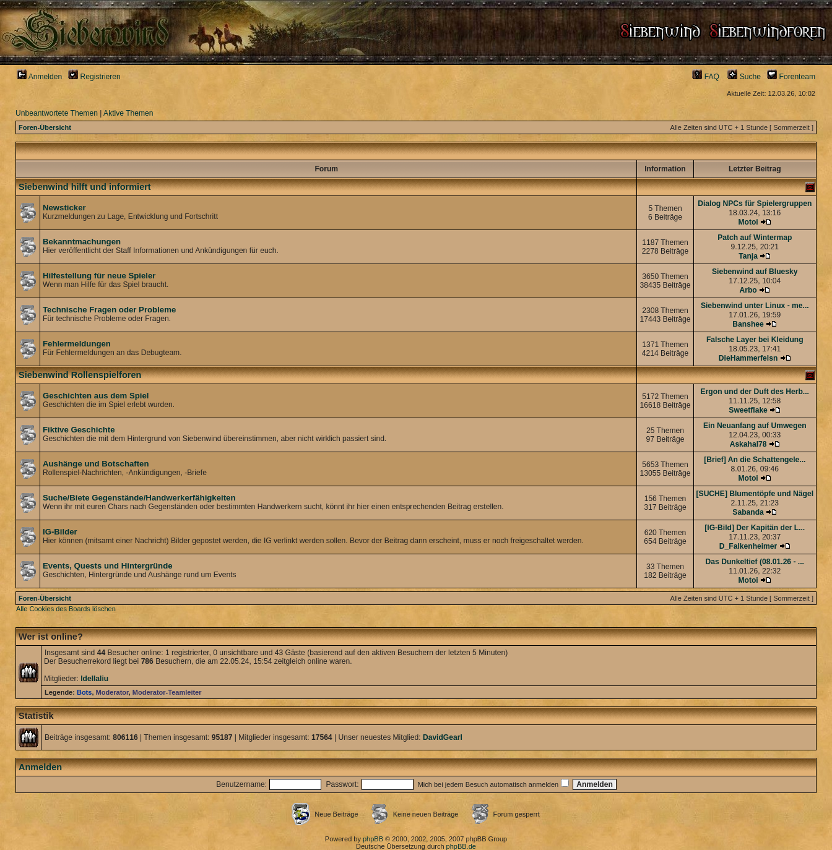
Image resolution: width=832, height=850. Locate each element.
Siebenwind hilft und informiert (85, 187)
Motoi (748, 222)
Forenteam (791, 76)
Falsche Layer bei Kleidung (755, 339)
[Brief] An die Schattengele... (754, 459)
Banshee (747, 324)
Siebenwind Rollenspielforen (80, 375)
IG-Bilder (60, 531)
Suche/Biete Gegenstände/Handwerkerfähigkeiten (139, 497)
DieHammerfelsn (748, 358)
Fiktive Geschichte (79, 429)
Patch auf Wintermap (754, 237)
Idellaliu (94, 678)
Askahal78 (748, 444)
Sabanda (747, 512)
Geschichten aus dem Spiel (96, 395)
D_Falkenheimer (748, 546)
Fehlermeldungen (77, 343)
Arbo (747, 290)
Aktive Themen (128, 113)
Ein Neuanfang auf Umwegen (755, 425)
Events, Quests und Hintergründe (108, 565)
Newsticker (64, 207)
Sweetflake (748, 410)
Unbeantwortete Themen (56, 113)
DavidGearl (442, 737)
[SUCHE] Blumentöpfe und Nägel (754, 493)
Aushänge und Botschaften (96, 463)
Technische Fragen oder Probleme (109, 309)
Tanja (748, 256)
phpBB (373, 839)
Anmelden (39, 76)
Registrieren (94, 76)
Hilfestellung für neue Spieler (99, 275)
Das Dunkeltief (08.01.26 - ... (755, 561)
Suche (744, 76)
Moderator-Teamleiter (167, 692)
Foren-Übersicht (45, 127)
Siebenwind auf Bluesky (754, 271)
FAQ (705, 76)
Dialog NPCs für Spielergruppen (755, 203)
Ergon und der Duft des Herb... (755, 391)
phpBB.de (461, 846)
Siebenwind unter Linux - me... (755, 305)
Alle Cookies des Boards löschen (66, 608)
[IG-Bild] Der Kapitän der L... (754, 527)
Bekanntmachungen (82, 241)
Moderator (112, 692)
